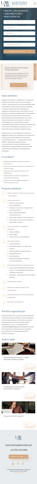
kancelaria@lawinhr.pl (18, 445)
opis (7, 22)
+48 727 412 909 (18, 450)
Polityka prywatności (18, 472)
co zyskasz (9, 27)
